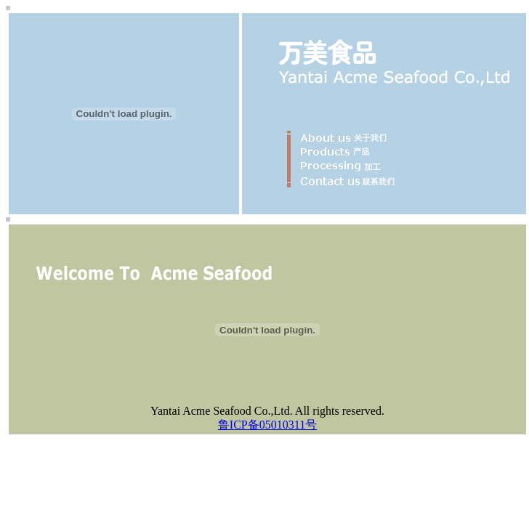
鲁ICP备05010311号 (267, 424)
